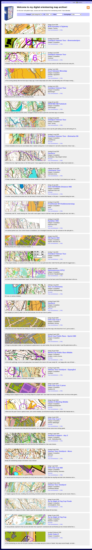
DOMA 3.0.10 (88, 2)
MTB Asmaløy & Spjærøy (58, 26)
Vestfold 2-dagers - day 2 (58, 435)
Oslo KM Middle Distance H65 (60, 187)
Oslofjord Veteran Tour (57, 54)
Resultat (50, 76)
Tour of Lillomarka (55, 287)
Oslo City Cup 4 (54, 320)
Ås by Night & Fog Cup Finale (60, 501)
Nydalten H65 (53, 221)
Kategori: (28, 14)
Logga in (20, 2)
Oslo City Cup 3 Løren (57, 385)
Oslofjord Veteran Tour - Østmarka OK (63, 136)
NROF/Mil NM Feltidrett (57, 104)
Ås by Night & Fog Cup (57, 517)
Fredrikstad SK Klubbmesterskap (61, 204)
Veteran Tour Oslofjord (57, 485)
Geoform (51, 153)
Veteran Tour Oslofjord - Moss (60, 451)
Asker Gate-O (53, 534)
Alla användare (67, 2)
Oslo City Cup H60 (55, 468)
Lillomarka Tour (54, 170)
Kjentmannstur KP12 (56, 270)
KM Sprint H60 (54, 238)
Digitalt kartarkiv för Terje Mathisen (9, 2)
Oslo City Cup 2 (54, 419)
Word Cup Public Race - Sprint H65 (62, 336)
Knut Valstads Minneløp (57, 71)
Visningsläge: (67, 14)
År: (44, 14)
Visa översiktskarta (53, 30)
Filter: (54, 14)
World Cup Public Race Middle (60, 353)
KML (61, 30)
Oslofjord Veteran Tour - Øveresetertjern (64, 40)
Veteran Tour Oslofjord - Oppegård (62, 370)
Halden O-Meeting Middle (58, 402)
